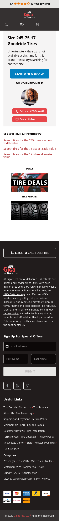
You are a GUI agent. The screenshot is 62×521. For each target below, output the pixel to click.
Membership (10, 425)
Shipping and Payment (16, 419)
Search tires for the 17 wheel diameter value (28, 155)
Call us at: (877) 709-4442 (29, 111)
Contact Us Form (25, 119)
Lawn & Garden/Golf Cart (17, 478)
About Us (8, 413)
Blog (29, 442)
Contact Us (25, 407)
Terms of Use (11, 436)
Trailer (48, 461)
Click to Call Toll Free (32, 253)
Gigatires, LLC (22, 516)
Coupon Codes (35, 425)
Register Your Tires (45, 442)
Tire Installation (36, 430)
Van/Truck (37, 461)
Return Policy (39, 419)
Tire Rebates (40, 407)
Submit (29, 371)
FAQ (22, 425)
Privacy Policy (46, 436)
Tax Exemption (11, 448)
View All (46, 478)
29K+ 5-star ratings (14, 294)
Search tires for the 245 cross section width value (27, 141)
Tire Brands (10, 407)
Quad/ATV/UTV (11, 472)
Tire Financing (24, 413)
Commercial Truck (33, 467)
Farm (37, 478)
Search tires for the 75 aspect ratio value (29, 148)
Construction (29, 472)
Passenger (9, 461)
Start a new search (29, 74)
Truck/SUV (23, 461)
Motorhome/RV (12, 467)
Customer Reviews (14, 430)
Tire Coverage (29, 436)
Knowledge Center (14, 442)
